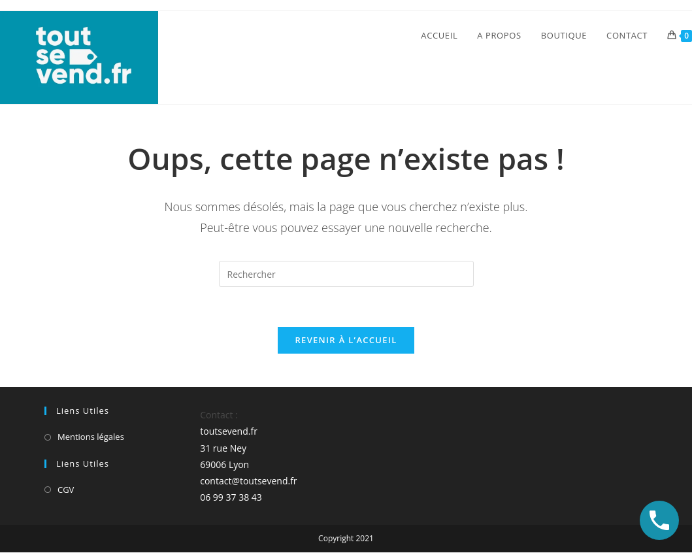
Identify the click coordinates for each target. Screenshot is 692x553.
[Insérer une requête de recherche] (346, 274)
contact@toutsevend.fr (248, 481)
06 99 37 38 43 (231, 497)
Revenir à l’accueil (346, 340)
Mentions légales (91, 437)
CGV (66, 489)
